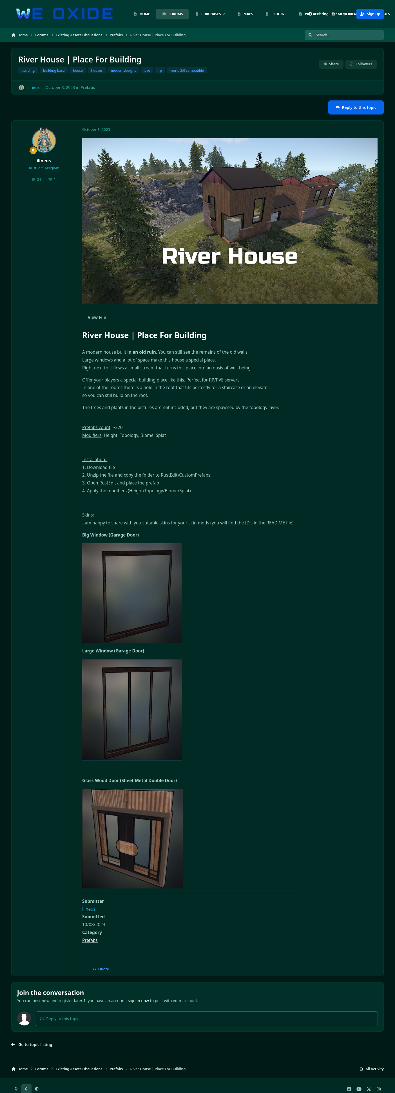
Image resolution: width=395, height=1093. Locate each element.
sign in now (138, 1000)
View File (97, 317)
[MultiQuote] (84, 969)
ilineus (44, 161)
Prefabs (88, 87)
